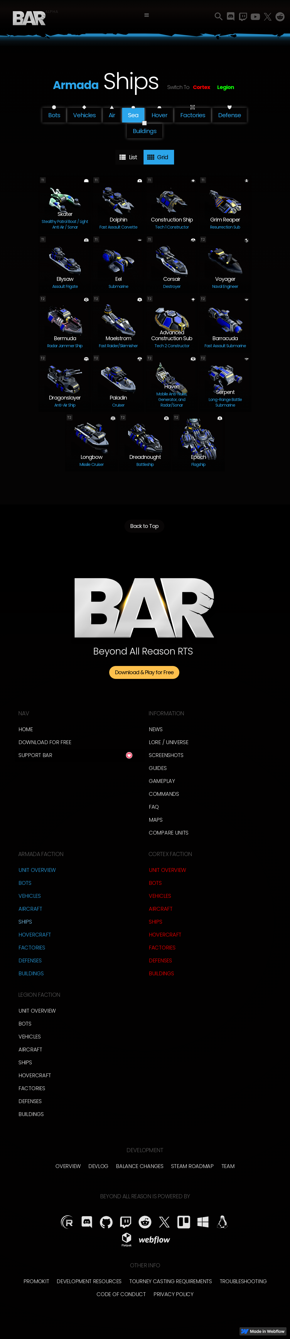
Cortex (201, 87)
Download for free (44, 742)
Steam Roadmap (192, 1166)
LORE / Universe (168, 742)
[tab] (129, 157)
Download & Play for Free (144, 672)
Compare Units (168, 832)
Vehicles (29, 896)
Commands (164, 794)
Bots (24, 883)
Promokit (36, 1281)
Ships (25, 921)
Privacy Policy (173, 1294)
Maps (156, 819)
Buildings (30, 973)
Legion (225, 87)
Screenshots (166, 755)
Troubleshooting (243, 1281)
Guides (157, 768)
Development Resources (89, 1281)
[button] (146, 15)
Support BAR (35, 755)
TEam (228, 1166)
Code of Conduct (121, 1294)
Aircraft (30, 908)
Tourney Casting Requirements (170, 1281)
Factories (31, 947)
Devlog (98, 1166)
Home (25, 729)
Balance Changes (139, 1166)
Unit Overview (37, 870)
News (156, 729)
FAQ (154, 807)
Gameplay (162, 781)
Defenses (30, 960)
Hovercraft (34, 934)
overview (68, 1166)
